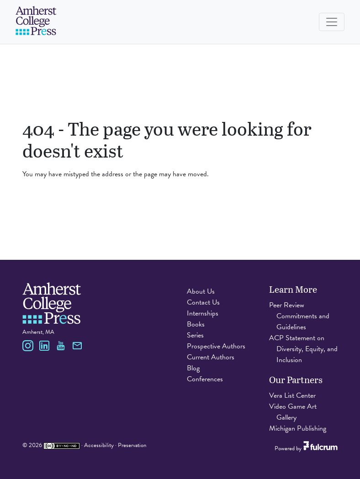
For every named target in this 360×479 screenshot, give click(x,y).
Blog (193, 368)
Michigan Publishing (297, 428)
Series (195, 335)
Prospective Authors (216, 346)
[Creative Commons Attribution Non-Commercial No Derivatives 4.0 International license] (61, 445)
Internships (202, 313)
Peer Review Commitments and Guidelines (299, 316)
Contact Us (203, 302)
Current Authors (210, 357)
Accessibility (99, 445)
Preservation (132, 445)
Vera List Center (292, 395)
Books (196, 324)
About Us (201, 291)
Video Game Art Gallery (293, 412)
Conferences (205, 379)
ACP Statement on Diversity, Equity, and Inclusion (303, 348)
